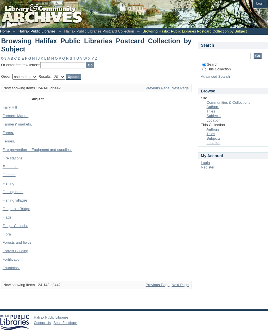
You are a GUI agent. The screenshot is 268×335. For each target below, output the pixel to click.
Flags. (7, 217)
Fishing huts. (13, 192)
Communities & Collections (228, 102)
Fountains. (11, 268)
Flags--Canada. (15, 226)
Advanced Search (215, 76)
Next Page (180, 88)
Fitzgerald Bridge (16, 209)
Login (260, 3)
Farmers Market (15, 116)
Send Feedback (66, 323)
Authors (213, 107)
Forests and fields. (17, 242)
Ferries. (9, 141)
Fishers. (9, 175)
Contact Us (42, 323)
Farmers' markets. (17, 124)
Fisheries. (10, 167)
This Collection (216, 69)
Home (5, 31)
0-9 (3, 58)
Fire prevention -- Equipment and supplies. (37, 150)
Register (207, 167)
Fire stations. (13, 158)
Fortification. (13, 259)
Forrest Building (15, 251)
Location (213, 120)
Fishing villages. (16, 200)
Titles (211, 111)
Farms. (8, 133)
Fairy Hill (10, 107)
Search (210, 64)
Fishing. (9, 183)
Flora (7, 234)
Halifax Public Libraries (37, 31)
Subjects (214, 116)
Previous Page (158, 88)
